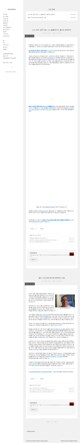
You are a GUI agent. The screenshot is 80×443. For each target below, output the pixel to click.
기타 (5, 33)
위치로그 (5, 47)
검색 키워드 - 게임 (7, 62)
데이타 (6, 29)
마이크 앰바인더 (33, 363)
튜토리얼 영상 (43, 211)
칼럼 (5, 23)
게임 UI (54, 61)
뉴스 (5, 16)
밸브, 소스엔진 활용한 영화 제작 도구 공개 (39, 241)
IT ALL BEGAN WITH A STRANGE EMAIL (40, 371)
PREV (48, 421)
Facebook (38, 440)
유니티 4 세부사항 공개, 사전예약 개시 (38, 388)
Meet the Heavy (49, 207)
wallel (76, 440)
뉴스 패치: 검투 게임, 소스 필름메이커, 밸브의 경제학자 (41, 14)
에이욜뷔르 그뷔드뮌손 (56, 356)
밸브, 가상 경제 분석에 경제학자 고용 (37, 17)
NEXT (55, 421)
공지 (5, 14)
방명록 (4, 49)
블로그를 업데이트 (36, 221)
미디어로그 (6, 45)
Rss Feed (28, 440)
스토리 (5, 18)
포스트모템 (7, 27)
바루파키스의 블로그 (60, 329)
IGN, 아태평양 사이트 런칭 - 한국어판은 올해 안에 (40, 391)
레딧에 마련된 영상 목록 (47, 109)
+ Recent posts (30, 431)
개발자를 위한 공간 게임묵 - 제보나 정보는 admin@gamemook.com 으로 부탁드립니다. (49, 255)
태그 (4, 42)
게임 (5, 25)
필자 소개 (5, 56)
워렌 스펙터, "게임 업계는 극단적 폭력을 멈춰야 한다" (41, 389)
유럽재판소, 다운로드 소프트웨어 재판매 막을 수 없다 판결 (42, 239)
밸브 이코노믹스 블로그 (36, 349)
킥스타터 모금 (52, 50)
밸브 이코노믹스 (44, 314)
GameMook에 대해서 (8, 53)
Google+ (46, 440)
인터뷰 (5, 20)
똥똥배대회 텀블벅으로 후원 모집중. (37, 238)
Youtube (42, 440)
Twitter (33, 440)
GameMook (12, 9)
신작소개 (6, 36)
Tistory (67, 440)
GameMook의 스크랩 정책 (9, 58)
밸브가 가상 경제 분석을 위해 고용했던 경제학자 (56, 220)
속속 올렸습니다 (50, 57)
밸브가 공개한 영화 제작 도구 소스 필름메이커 (41, 106)
